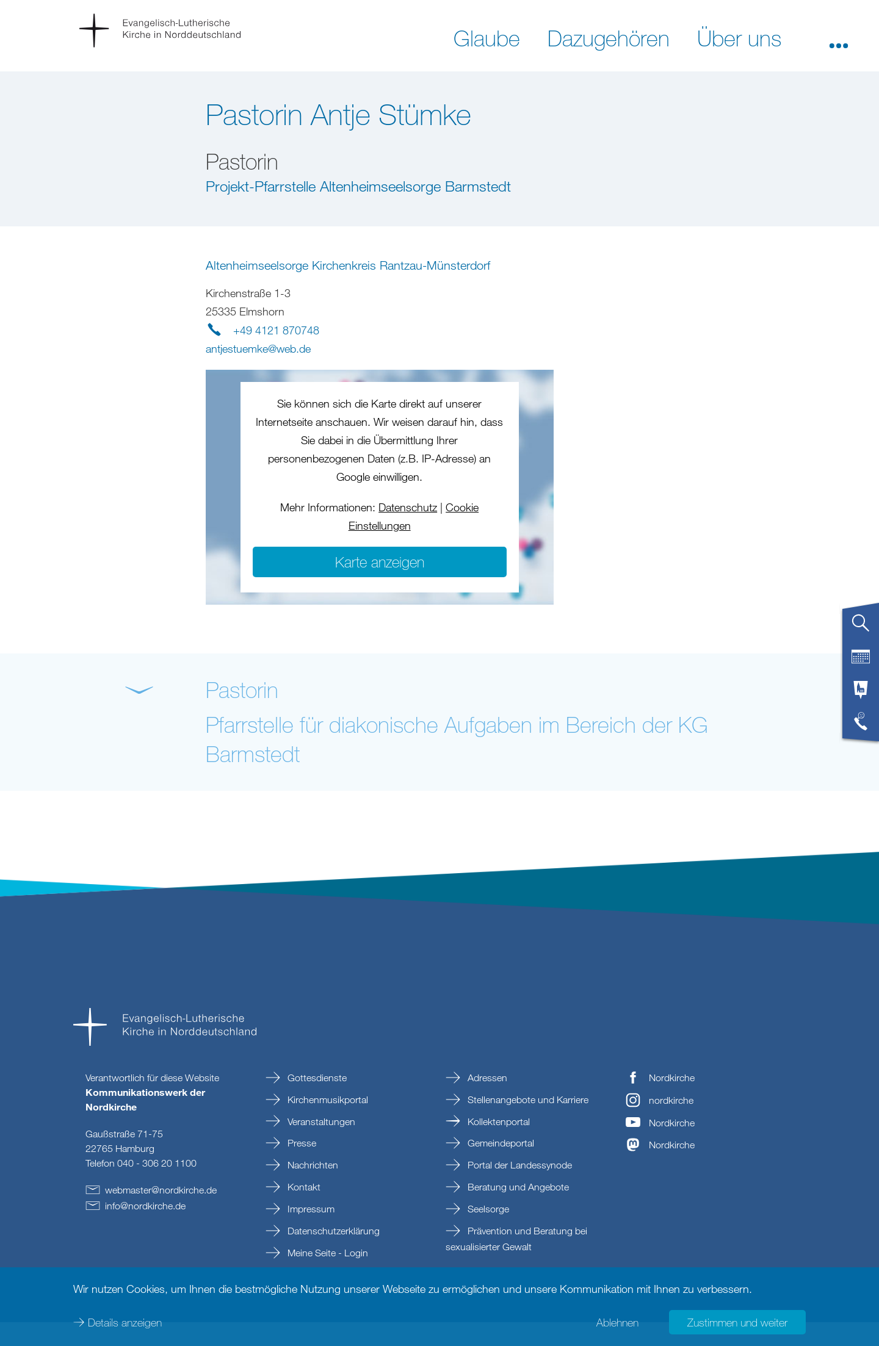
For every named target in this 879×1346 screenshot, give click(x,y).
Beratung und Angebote (517, 1211)
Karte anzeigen (379, 585)
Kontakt (302, 1211)
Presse (300, 1167)
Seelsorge (487, 1233)
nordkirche (671, 1123)
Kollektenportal (497, 1145)
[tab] (861, 628)
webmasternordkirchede (161, 1213)
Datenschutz (407, 531)
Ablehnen (617, 1321)
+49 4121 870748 (276, 354)
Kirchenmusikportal (326, 1123)
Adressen (486, 1101)
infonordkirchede (145, 1229)
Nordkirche (672, 1101)
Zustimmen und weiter (737, 1321)
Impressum (310, 1233)
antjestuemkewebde (258, 372)
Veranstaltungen (320, 1145)
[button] (838, 37)
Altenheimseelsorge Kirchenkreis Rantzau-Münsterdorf (348, 289)
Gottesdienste (316, 1101)
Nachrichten (311, 1189)
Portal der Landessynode (518, 1189)
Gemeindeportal (499, 1167)
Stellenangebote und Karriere (526, 1123)
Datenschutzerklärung (332, 1254)
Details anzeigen (125, 1321)
